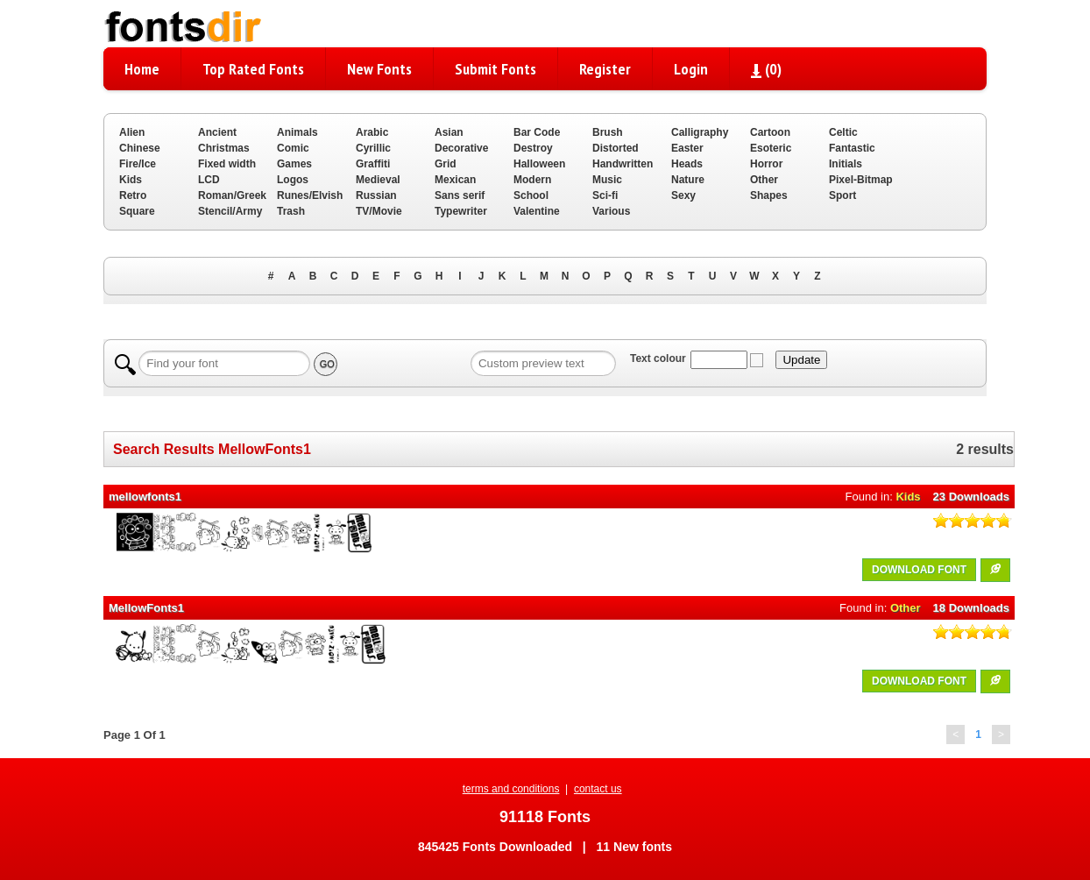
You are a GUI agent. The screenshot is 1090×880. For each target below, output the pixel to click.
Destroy (533, 148)
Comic (293, 148)
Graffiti (373, 164)
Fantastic (852, 148)
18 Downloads (971, 607)
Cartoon (770, 132)
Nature (687, 180)
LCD (209, 180)
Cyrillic (373, 148)
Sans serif (460, 195)
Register (605, 69)
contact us (598, 789)
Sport (842, 195)
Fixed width (227, 164)
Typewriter (461, 211)
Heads (687, 164)
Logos (292, 180)
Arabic (372, 132)
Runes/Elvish (310, 195)
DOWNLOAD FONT (919, 570)
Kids (130, 180)
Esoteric (770, 148)
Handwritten (622, 164)
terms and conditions (511, 789)
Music (607, 180)
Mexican (455, 180)
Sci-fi (605, 195)
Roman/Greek (232, 195)
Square (137, 211)
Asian (449, 132)
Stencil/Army (230, 211)
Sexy (683, 195)
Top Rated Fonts (253, 69)
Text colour (658, 358)
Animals (297, 132)
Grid (446, 164)
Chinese (139, 148)
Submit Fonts (495, 69)
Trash (291, 211)
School (531, 195)
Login (691, 69)
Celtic (843, 132)
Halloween (539, 164)
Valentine (536, 211)
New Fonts (379, 69)
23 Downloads (971, 496)
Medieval (378, 180)
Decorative (461, 148)
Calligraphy (699, 132)
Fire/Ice (137, 164)
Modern (532, 180)
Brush (607, 132)
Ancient (217, 132)
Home (141, 69)
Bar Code (536, 132)
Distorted (615, 148)
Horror (766, 164)
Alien (132, 132)
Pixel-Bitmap (861, 180)
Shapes (769, 195)
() (766, 69)
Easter (687, 148)
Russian (376, 195)
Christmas (224, 148)
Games (294, 164)
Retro (132, 195)
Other (764, 180)
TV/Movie (379, 211)
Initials (845, 164)
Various (611, 211)
